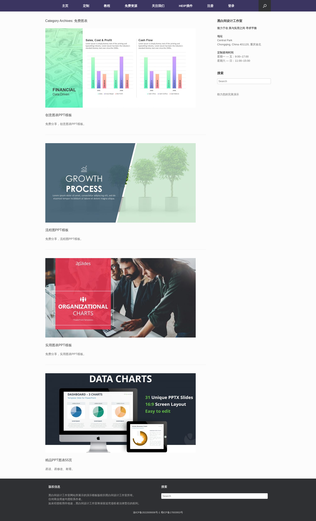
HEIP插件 (186, 6)
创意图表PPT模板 (58, 115)
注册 (210, 6)
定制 (86, 6)
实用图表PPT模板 (58, 345)
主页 (65, 6)
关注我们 (158, 6)
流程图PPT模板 (57, 230)
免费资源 (131, 6)
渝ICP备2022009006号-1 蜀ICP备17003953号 (158, 512)
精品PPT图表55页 (58, 460)
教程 (107, 6)
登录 (231, 6)
